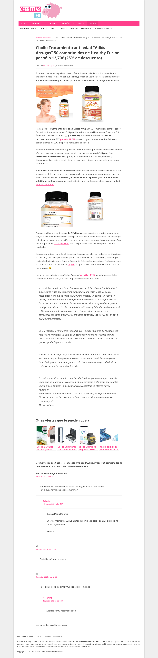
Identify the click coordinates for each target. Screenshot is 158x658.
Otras (64, 28)
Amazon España (49, 66)
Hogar (55, 23)
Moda (25, 23)
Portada (39, 38)
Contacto (20, 636)
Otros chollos (48, 38)
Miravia (53, 29)
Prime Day (74, 29)
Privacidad (51, 636)
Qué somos (29, 636)
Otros (93, 23)
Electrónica (69, 23)
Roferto (46, 500)
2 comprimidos (61, 243)
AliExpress (43, 29)
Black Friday (86, 29)
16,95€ (71, 264)
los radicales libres (45, 184)
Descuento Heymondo (103, 29)
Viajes (82, 23)
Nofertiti (47, 597)
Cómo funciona (40, 636)
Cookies (59, 636)
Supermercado (40, 23)
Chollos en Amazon (28, 29)
